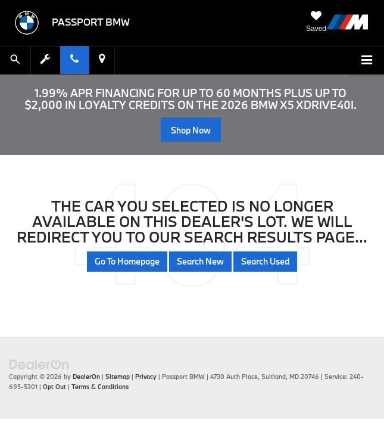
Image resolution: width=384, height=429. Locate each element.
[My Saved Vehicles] (316, 22)
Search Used (265, 261)
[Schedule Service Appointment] (45, 60)
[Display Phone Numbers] (74, 60)
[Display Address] (102, 60)
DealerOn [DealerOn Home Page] (86, 376)
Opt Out (54, 387)
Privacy (146, 376)
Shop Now (191, 130)
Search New (200, 261)
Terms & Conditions (100, 387)
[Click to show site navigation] (366, 60)
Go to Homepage (127, 261)
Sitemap (117, 376)
